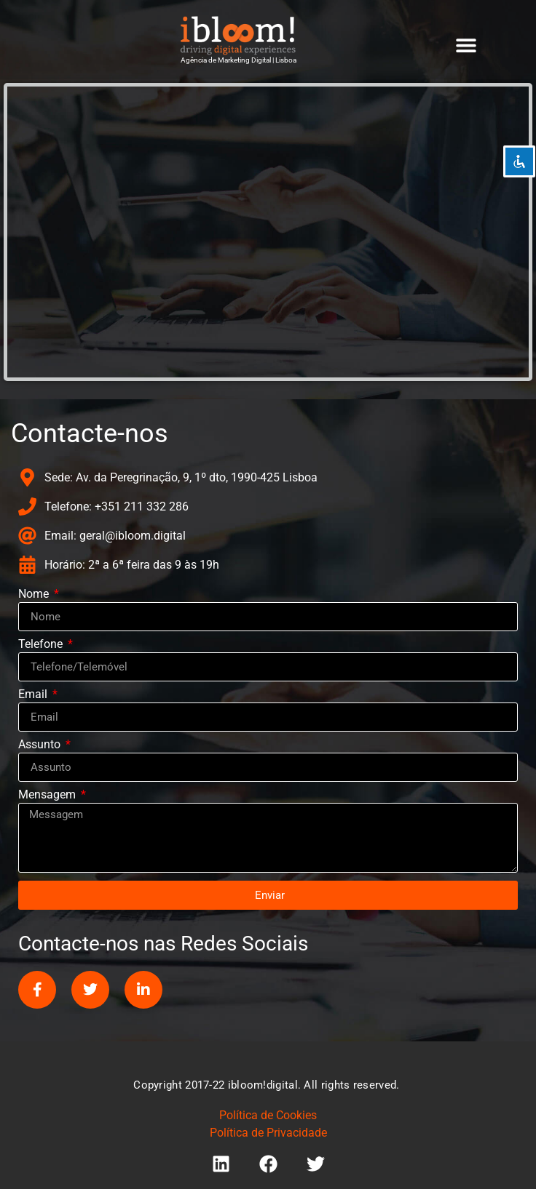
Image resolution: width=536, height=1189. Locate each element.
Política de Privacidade (268, 1133)
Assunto (40, 745)
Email (34, 695)
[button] (466, 44)
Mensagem (48, 795)
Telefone (42, 644)
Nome (35, 594)
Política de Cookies (268, 1115)
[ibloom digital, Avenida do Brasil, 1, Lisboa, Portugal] (268, 232)
